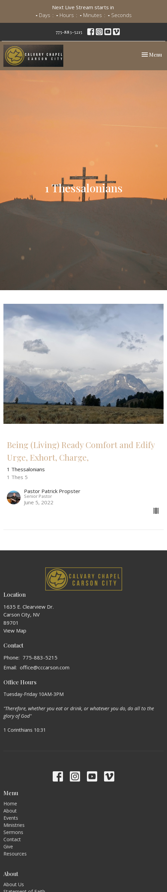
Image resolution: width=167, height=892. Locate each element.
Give (8, 846)
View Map (14, 630)
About (10, 810)
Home (10, 803)
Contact (12, 839)
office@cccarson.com (44, 667)
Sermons (13, 832)
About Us (13, 884)
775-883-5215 (69, 32)
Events (10, 818)
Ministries (14, 825)
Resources (15, 853)
